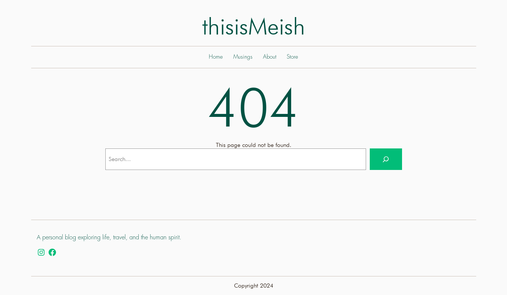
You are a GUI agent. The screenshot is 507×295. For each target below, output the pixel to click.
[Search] (386, 159)
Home (216, 57)
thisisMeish (253, 26)
